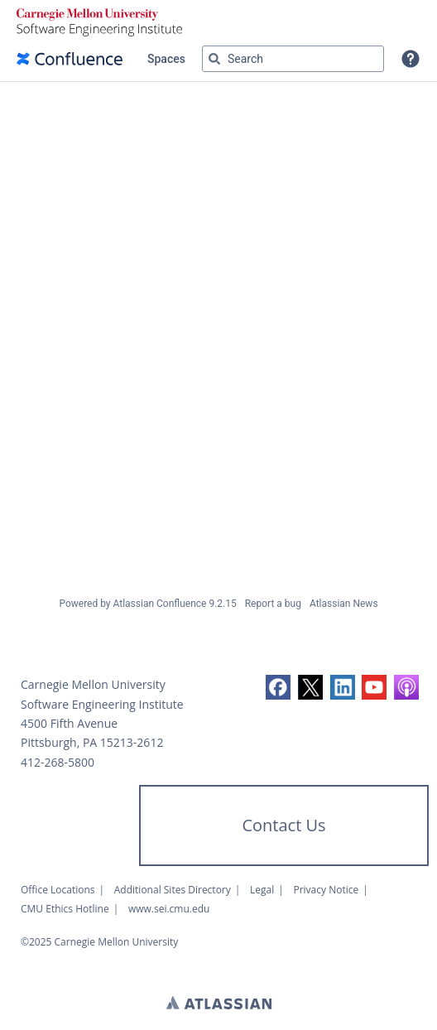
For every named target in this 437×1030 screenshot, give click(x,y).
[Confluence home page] (69, 59)
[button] (410, 59)
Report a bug (273, 603)
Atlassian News (344, 603)
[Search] (214, 58)
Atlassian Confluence (160, 603)
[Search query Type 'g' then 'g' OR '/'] (293, 59)
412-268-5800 (57, 762)
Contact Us (283, 825)
